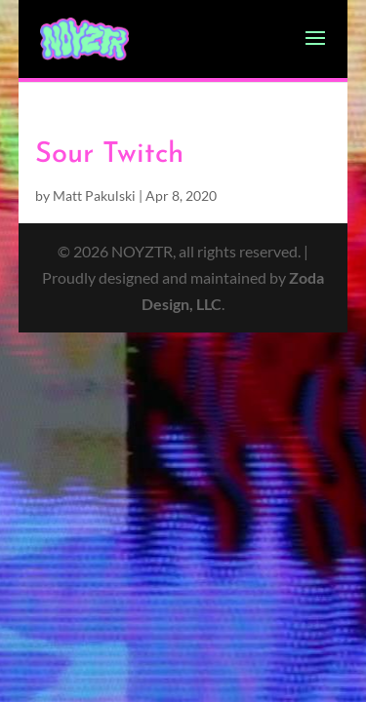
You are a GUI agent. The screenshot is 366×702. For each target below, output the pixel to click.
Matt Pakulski (94, 195)
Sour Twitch (109, 154)
